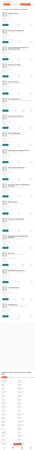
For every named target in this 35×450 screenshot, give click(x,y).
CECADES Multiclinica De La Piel (16, 270)
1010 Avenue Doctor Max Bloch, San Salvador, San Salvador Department (19, 100)
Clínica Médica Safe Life (14, 99)
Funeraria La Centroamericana (16, 30)
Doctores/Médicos (25, 4)
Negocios (6, 4)
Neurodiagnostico (12, 304)
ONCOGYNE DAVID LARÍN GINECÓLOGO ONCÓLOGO (18, 236)
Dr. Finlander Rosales (13, 287)
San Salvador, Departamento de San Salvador (16, 14)
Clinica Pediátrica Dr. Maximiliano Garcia (18, 150)
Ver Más (17, 319)
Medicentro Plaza (12, 202)
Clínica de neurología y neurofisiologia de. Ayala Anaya (19, 185)
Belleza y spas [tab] (11, 377)
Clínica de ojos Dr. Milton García (16, 167)
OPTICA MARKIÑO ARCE (14, 133)
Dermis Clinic (11, 253)
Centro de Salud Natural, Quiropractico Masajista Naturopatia (18, 48)
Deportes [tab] (24, 377)
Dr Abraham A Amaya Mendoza (16, 219)
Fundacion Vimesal (13, 13)
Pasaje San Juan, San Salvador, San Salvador (16, 271)
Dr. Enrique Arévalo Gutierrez (15, 116)
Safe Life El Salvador (13, 82)
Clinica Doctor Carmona (14, 64)
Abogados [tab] (4, 377)
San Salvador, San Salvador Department (15, 203)
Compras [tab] (18, 377)
